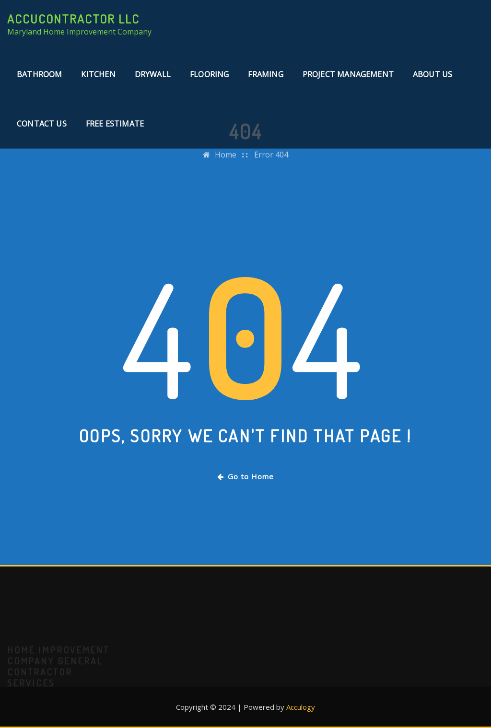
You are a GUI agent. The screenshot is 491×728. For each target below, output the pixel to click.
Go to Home (245, 476)
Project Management (348, 74)
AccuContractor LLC (73, 18)
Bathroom (39, 74)
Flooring (209, 74)
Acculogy (300, 707)
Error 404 (271, 162)
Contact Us (42, 123)
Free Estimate (115, 123)
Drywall (153, 74)
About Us (432, 74)
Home (225, 162)
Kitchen (98, 74)
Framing (265, 74)
